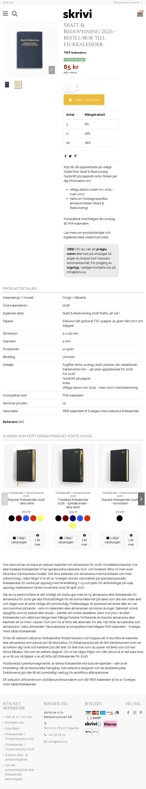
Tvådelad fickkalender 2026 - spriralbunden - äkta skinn (73, 503)
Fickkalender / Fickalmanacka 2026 (19, 747)
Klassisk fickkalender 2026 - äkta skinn (26, 501)
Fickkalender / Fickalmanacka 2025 (19, 736)
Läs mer (37, 540)
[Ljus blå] (26, 518)
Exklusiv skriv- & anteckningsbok (16, 757)
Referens (10, 422)
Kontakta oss (14, 722)
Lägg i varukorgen (84, 99)
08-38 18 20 (8, 2)
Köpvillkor (12, 728)
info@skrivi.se (76, 272)
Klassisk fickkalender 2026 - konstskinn (120, 501)
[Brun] (19, 518)
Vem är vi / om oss (18, 717)
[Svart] (12, 518)
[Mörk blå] (73, 518)
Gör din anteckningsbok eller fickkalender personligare (19, 772)
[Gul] (40, 518)
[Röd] (33, 518)
